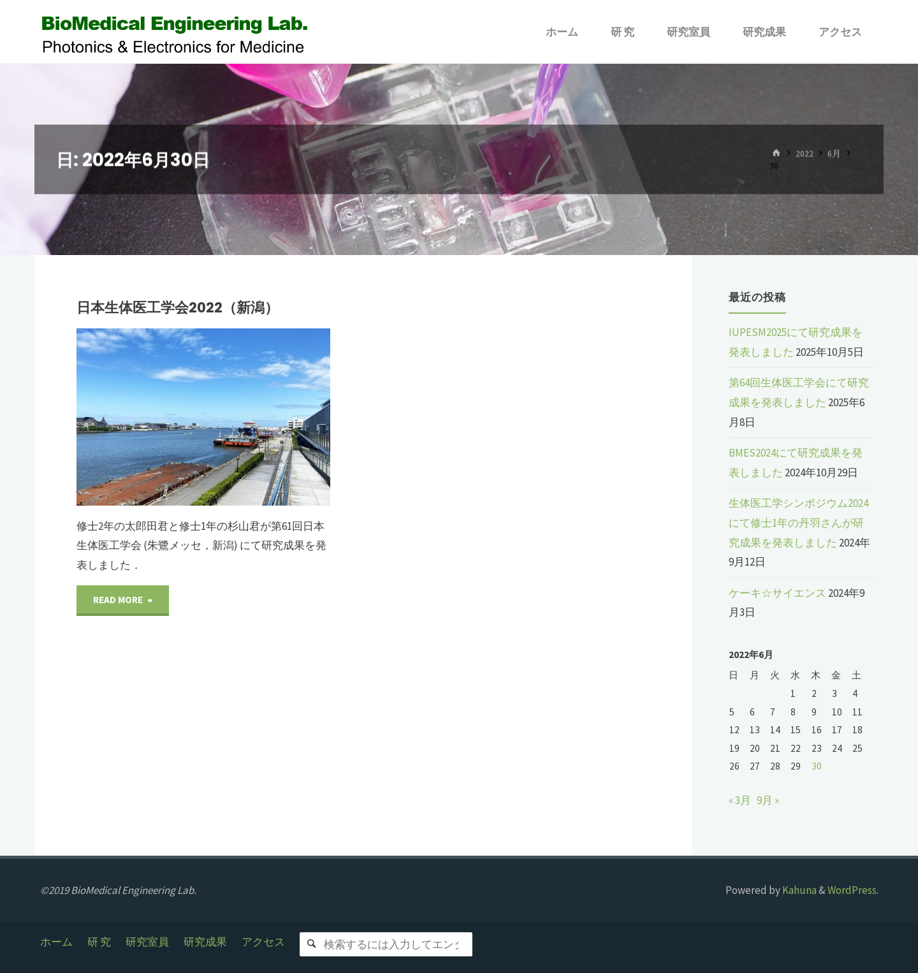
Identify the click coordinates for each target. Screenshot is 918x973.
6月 (834, 153)
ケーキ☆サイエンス (777, 593)
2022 (804, 153)
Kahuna (798, 890)
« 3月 (740, 800)
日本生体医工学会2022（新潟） (177, 308)
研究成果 (205, 942)
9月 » (768, 800)
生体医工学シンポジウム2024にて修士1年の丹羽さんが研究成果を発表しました (798, 522)
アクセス (263, 942)
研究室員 (147, 942)
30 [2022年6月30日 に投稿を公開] (817, 766)
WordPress (852, 890)
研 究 (99, 942)
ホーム (56, 942)
